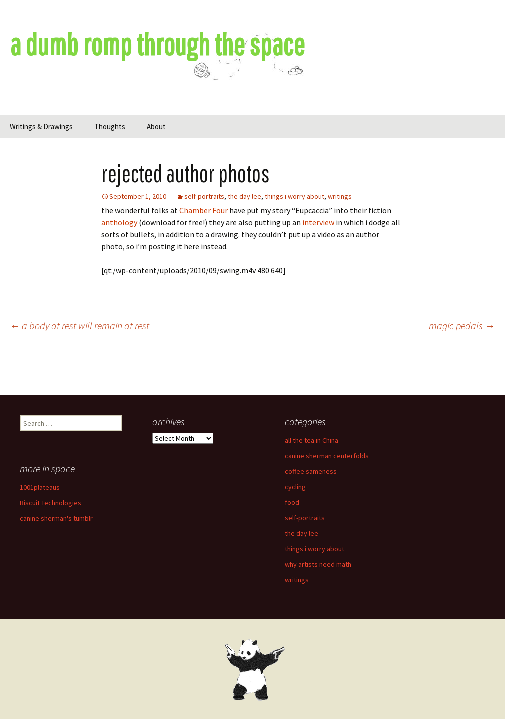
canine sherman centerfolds (327, 455)
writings (340, 196)
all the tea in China (311, 440)
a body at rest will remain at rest (80, 325)
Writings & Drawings (41, 126)
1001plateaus (40, 487)
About (156, 126)
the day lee (245, 196)
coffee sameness (311, 471)
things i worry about (294, 196)
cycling (295, 486)
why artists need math (318, 564)
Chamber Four (204, 210)
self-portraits (204, 196)
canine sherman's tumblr (56, 518)
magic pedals (462, 325)
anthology (120, 222)
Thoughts (110, 126)
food (292, 502)
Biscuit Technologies (51, 502)
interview (318, 222)
